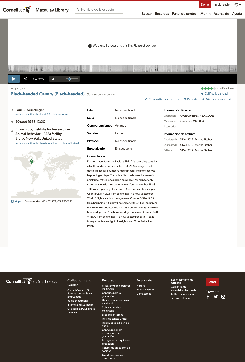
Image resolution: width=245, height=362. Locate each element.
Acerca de (221, 14)
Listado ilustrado (71, 143)
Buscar (147, 14)
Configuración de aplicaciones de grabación (112, 333)
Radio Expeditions (77, 300)
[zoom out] (58, 79)
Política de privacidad (183, 294)
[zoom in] (63, 79)
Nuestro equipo (145, 289)
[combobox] (102, 9)
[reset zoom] (53, 79)
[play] (14, 79)
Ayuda (237, 14)
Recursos (162, 14)
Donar (205, 4)
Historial (141, 286)
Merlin (205, 14)
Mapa (16, 201)
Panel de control (184, 14)
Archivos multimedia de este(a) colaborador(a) (41, 114)
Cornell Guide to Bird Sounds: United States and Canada (79, 293)
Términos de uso (180, 298)
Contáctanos (144, 293)
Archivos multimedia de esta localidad (36, 143)
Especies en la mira (112, 314)
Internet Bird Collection (80, 305)
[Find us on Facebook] (208, 296)
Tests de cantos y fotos (114, 319)
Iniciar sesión (222, 4)
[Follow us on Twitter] (215, 296)
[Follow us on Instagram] (223, 296)
